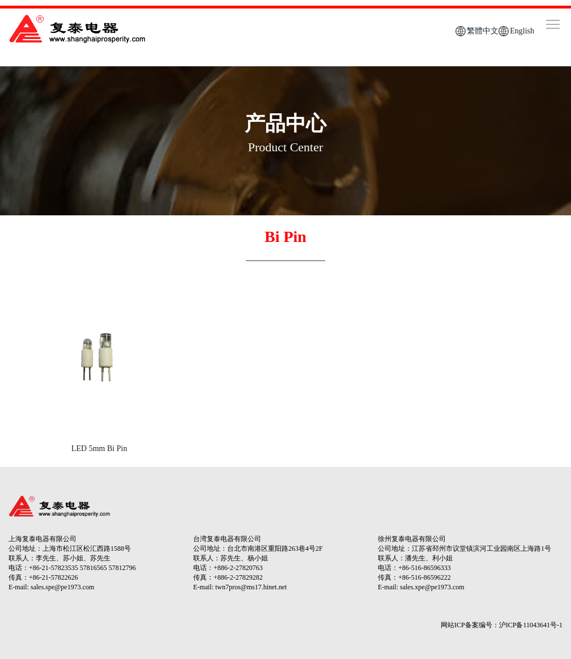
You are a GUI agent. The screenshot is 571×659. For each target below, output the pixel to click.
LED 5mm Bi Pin (99, 448)
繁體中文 (482, 31)
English (522, 31)
